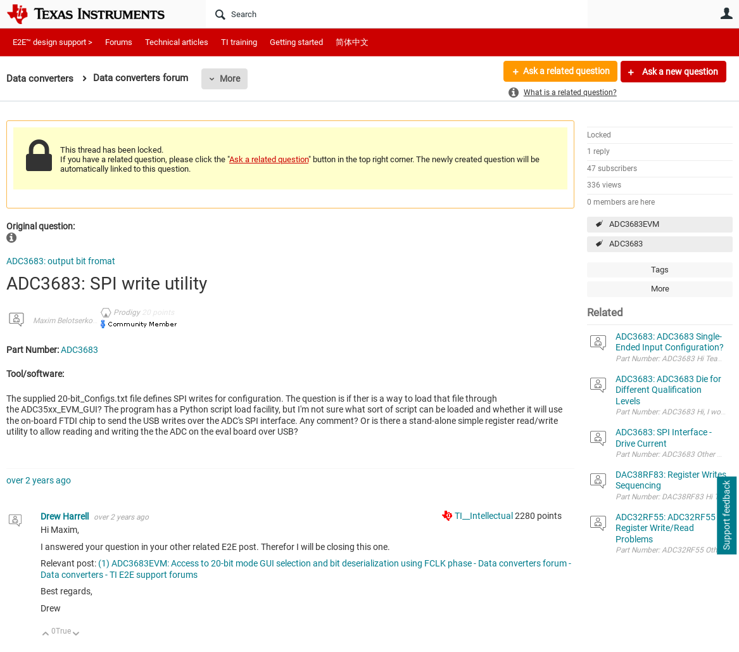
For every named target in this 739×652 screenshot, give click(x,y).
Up (46, 634)
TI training (239, 42)
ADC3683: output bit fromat (60, 261)
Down (76, 634)
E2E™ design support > (52, 42)
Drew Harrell (66, 516)
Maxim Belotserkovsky (70, 320)
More (230, 79)
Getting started (296, 42)
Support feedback (726, 516)
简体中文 (352, 42)
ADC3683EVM (634, 224)
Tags (660, 269)
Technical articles (176, 42)
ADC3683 (626, 243)
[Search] (397, 14)
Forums (118, 42)
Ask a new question (679, 72)
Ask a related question (565, 72)
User (726, 13)
